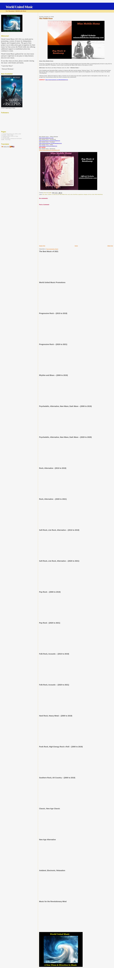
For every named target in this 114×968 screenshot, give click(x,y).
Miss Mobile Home (63, 194)
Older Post (110, 245)
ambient (49, 194)
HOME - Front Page (5, 139)
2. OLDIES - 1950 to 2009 (7, 135)
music (71, 194)
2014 (43, 194)
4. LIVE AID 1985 (5, 137)
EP (58, 194)
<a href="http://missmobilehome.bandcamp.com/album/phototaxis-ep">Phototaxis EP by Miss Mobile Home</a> (76, 99)
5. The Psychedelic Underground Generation (11, 138)
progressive (80, 194)
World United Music (19, 7)
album (46, 194)
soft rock (90, 194)
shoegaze (85, 194)
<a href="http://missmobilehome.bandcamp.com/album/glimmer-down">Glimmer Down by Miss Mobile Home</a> (76, 87)
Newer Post (42, 245)
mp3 (69, 194)
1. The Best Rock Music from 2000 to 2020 (11, 133)
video (93, 194)
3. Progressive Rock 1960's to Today (9, 136)
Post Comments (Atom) (52, 249)
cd (52, 194)
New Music (75, 194)
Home (76, 245)
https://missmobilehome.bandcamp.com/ (49, 150)
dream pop (55, 194)
